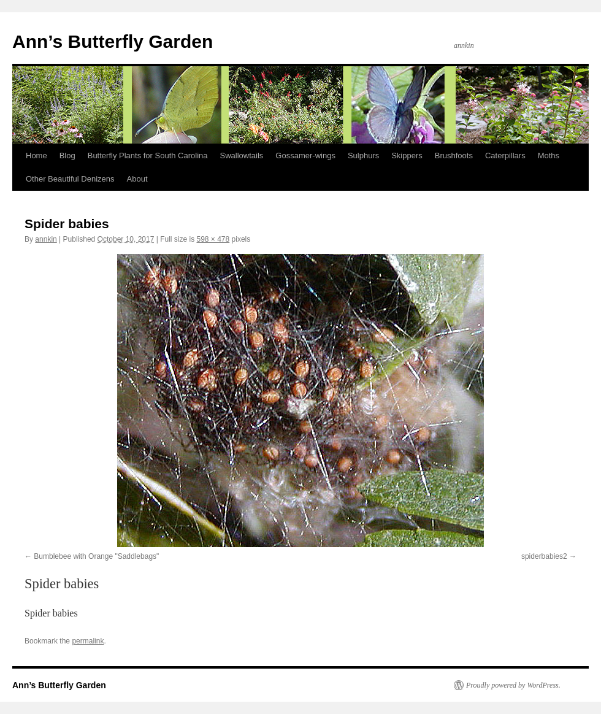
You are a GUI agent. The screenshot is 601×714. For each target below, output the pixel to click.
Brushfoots (454, 155)
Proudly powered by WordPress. (513, 685)
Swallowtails (242, 155)
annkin (45, 239)
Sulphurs (363, 155)
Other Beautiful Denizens (70, 178)
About (137, 178)
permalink (88, 641)
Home (36, 155)
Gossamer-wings (305, 155)
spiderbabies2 (544, 556)
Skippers (407, 155)
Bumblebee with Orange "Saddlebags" (96, 556)
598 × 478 (213, 239)
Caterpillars (505, 155)
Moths (548, 155)
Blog (67, 155)
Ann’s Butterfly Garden (112, 41)
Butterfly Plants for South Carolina (148, 155)
